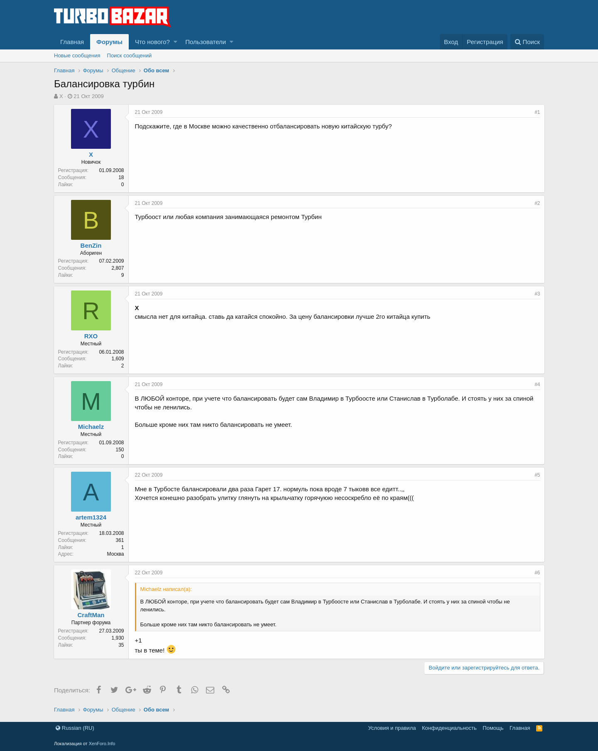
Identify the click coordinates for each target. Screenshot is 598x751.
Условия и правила (392, 728)
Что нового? (152, 41)
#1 (536, 112)
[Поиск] (527, 41)
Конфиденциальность (449, 728)
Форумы (109, 41)
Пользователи (205, 41)
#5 (536, 475)
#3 (536, 294)
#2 (536, 203)
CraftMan (91, 614)
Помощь (493, 728)
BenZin (91, 245)
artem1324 (91, 517)
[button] (175, 41)
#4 (536, 384)
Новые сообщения (77, 55)
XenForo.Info (102, 743)
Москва (116, 554)
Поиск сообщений (129, 55)
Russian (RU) (75, 728)
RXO (91, 336)
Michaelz (91, 426)
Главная (72, 41)
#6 (536, 573)
